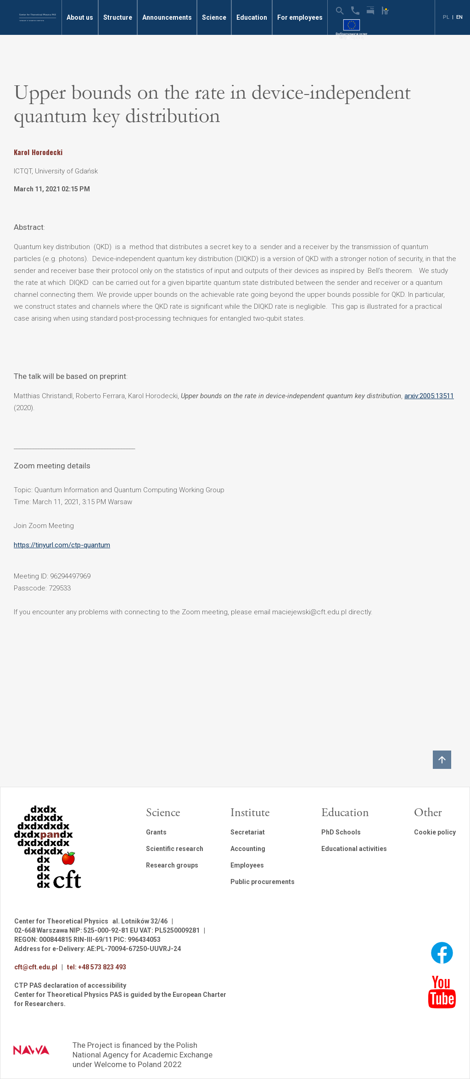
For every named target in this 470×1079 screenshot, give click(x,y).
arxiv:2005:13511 (429, 396)
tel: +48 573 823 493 (96, 967)
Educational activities (354, 848)
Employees (247, 865)
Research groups (172, 865)
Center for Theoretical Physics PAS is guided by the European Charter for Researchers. (120, 999)
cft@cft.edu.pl (35, 967)
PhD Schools (341, 832)
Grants (156, 832)
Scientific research (174, 848)
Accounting (247, 848)
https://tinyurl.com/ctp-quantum (62, 545)
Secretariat (247, 832)
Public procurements (262, 881)
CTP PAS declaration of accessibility (70, 985)
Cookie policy (435, 832)
